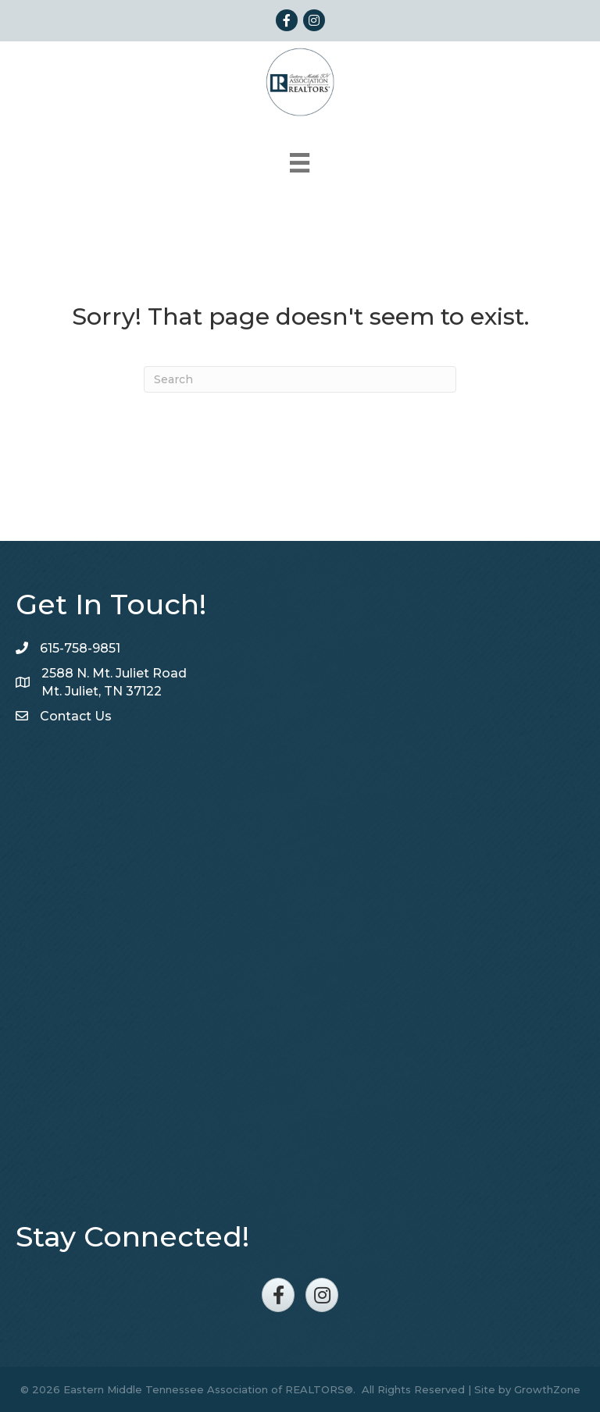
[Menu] (299, 162)
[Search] (300, 379)
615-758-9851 (80, 648)
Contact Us (76, 716)
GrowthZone (547, 1389)
